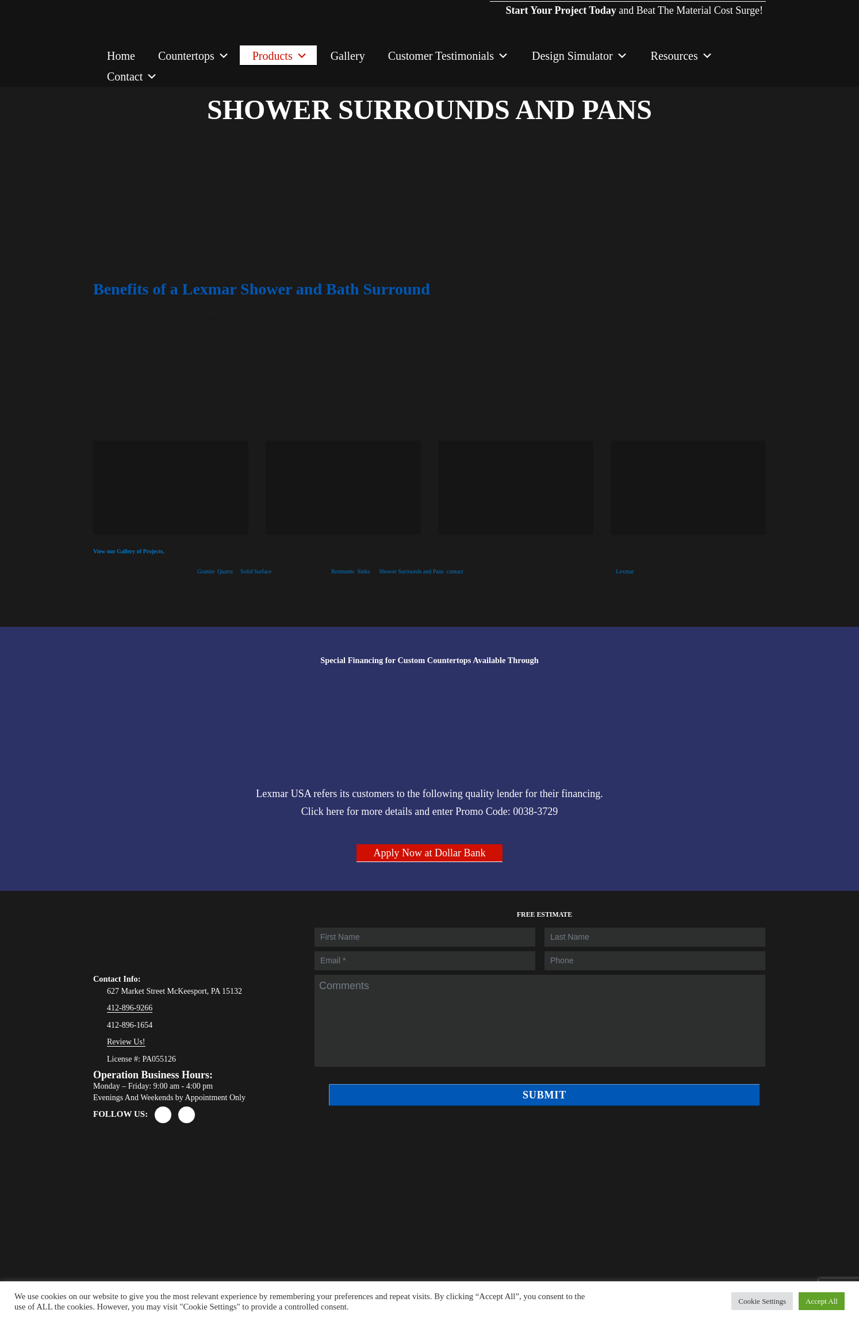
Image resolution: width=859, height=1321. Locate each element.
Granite (205, 571)
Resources (682, 55)
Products (280, 55)
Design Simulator (580, 55)
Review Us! (126, 1041)
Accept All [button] (822, 1301)
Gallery (348, 55)
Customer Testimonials (448, 55)
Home (121, 55)
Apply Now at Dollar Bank (430, 853)
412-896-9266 (129, 1008)
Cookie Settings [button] (762, 1301)
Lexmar (625, 571)
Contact (132, 76)
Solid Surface (255, 571)
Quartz (225, 571)
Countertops (193, 55)
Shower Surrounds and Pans (411, 571)
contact (455, 571)
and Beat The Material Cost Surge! (628, 0)
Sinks (363, 571)
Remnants (342, 571)
